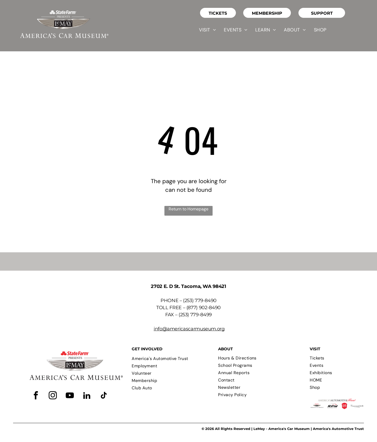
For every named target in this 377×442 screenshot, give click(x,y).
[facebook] (36, 396)
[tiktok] (104, 396)
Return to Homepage (188, 209)
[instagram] (53, 396)
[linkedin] (87, 396)
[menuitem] (207, 30)
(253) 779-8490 (200, 300)
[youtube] (70, 396)
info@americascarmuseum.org (189, 329)
